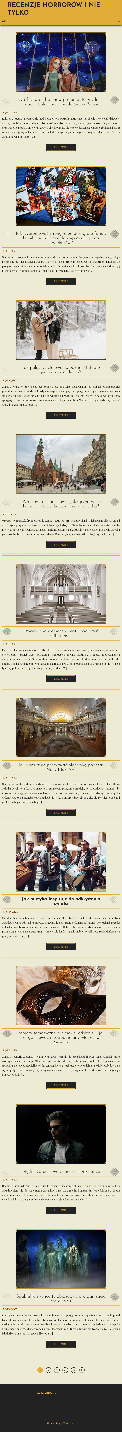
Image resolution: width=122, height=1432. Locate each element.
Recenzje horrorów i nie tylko (54, 9)
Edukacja (9, 514)
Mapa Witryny (46, 1393)
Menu (61, 22)
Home (50, 1423)
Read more (61, 147)
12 (74, 1369)
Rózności (10, 251)
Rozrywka (10, 112)
